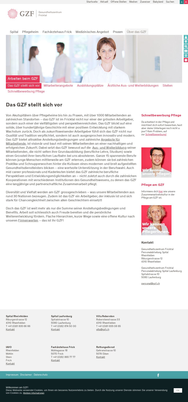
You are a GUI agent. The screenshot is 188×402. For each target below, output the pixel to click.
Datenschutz (41, 375)
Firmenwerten (28, 220)
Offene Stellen (118, 2)
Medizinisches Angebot (92, 32)
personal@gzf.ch (150, 284)
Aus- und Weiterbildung (109, 148)
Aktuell (104, 2)
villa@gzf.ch (102, 329)
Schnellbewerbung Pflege (26, 91)
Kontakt (10, 329)
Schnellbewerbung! (156, 134)
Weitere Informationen (33, 393)
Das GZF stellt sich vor (24, 85)
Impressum (12, 375)
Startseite (91, 2)
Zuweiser (145, 2)
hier (161, 191)
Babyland (158, 2)
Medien (133, 2)
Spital (14, 32)
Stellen (168, 85)
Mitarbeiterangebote (58, 85)
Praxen (118, 32)
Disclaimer (26, 375)
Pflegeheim (30, 32)
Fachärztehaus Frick (57, 32)
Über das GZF (137, 32)
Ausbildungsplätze (90, 85)
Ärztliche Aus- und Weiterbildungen (133, 85)
